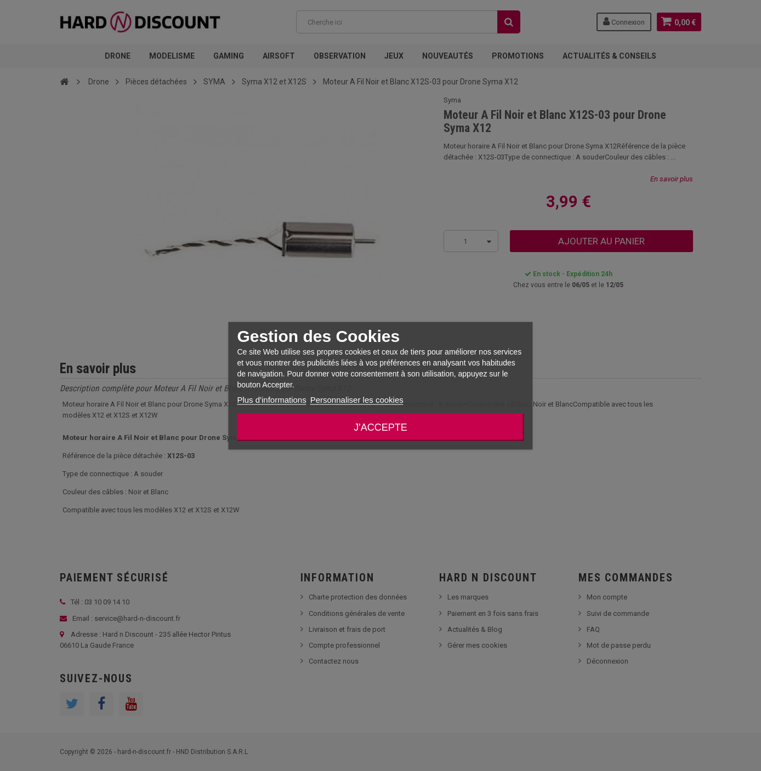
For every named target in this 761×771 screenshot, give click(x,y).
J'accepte (380, 426)
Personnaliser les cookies (357, 399)
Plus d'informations (271, 399)
